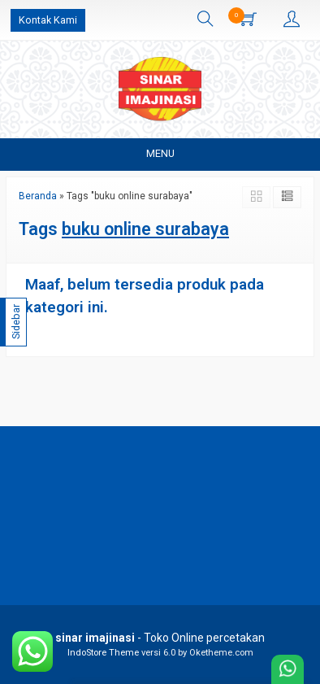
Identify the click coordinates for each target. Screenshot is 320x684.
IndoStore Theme (103, 652)
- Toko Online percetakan (160, 637)
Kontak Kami (48, 20)
